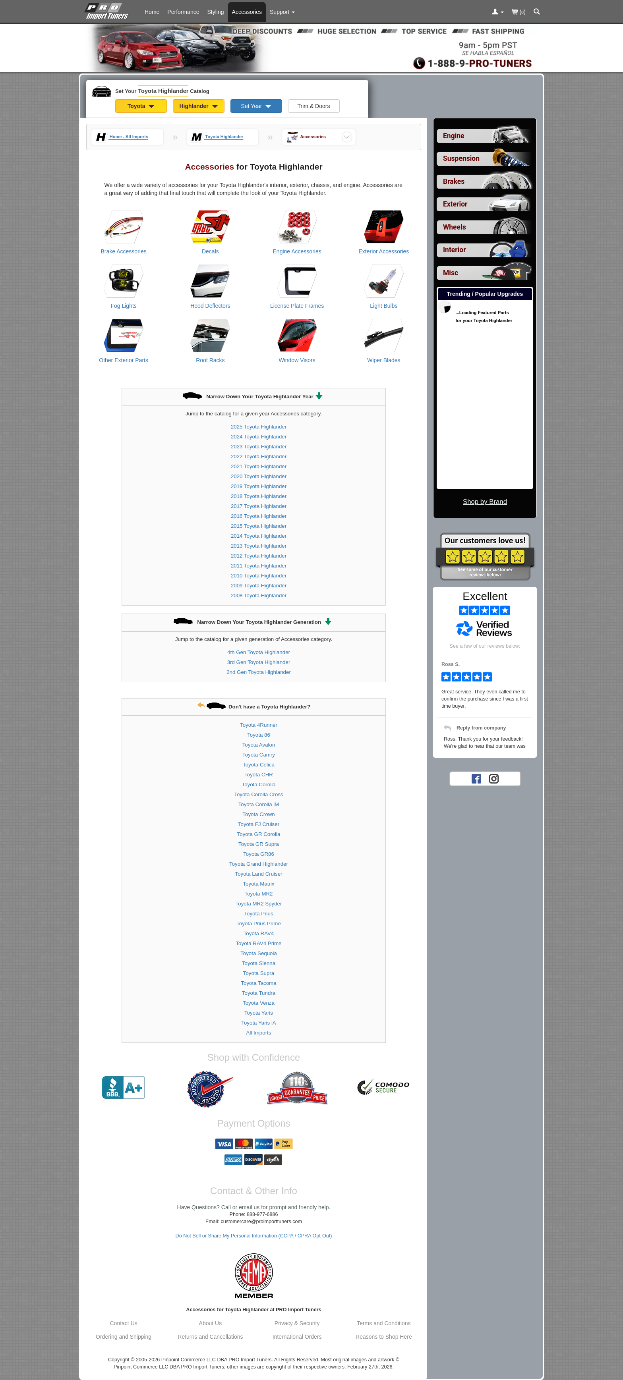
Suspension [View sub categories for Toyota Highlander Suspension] (461, 158)
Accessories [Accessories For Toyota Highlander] (247, 12)
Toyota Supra (258, 973)
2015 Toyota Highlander (258, 526)
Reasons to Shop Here (384, 1337)
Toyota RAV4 (259, 933)
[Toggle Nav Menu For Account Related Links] (498, 12)
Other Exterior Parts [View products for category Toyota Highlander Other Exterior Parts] (123, 360)
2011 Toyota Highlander (258, 566)
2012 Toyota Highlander (258, 556)
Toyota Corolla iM (258, 804)
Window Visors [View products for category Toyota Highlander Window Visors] (297, 360)
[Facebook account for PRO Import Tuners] (476, 778)
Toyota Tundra (258, 993)
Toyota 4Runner (258, 725)
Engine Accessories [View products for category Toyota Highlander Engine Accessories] (297, 251)
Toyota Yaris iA (258, 1023)
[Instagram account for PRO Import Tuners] (494, 778)
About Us (210, 1323)
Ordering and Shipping (123, 1337)
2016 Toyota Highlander (258, 516)
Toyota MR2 (259, 894)
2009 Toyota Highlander (258, 586)
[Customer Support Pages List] (282, 12)
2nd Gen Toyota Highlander (258, 672)
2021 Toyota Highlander (258, 466)
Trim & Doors (314, 106)
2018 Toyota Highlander (258, 496)
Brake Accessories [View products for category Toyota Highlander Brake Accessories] (124, 251)
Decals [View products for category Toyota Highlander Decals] (210, 251)
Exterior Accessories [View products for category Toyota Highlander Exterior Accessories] (383, 251)
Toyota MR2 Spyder (259, 904)
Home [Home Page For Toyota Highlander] (152, 12)
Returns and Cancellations (210, 1337)
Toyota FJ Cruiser (258, 824)
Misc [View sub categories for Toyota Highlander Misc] (450, 273)
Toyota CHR (258, 775)
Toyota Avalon (258, 745)
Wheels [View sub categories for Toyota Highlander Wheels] (454, 227)
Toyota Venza (259, 1003)
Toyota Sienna (258, 963)
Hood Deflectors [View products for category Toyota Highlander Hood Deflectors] (210, 306)
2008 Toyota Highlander (258, 595)
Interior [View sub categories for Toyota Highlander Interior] (454, 250)
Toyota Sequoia (258, 953)
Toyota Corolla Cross (258, 794)
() (519, 12)
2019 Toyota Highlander (258, 486)
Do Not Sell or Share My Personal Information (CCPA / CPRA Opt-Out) (254, 1236)
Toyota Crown (258, 814)
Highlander (198, 106)
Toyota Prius (258, 914)
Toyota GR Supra (258, 844)
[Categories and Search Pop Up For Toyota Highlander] (537, 12)
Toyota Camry (258, 755)
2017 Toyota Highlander (258, 506)
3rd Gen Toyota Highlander (258, 662)
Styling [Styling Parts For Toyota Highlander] (215, 12)
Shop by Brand (485, 502)
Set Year (256, 106)
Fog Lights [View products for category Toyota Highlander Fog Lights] (123, 306)
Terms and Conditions (383, 1323)
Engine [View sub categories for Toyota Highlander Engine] (453, 136)
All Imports (258, 1033)
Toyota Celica (259, 765)
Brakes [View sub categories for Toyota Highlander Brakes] (453, 181)
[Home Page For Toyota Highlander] (108, 10)
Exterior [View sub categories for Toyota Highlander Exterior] (455, 204)
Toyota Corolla (259, 784)
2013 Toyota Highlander (258, 546)
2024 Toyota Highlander (258, 437)
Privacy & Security (297, 1323)
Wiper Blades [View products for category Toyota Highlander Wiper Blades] (383, 360)
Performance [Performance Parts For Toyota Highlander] (183, 12)
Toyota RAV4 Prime (258, 943)
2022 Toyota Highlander (258, 456)
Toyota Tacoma (258, 983)
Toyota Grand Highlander (258, 864)
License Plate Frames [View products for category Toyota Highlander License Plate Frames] (297, 306)
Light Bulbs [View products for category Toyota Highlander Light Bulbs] (383, 306)
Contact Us (123, 1323)
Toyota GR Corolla (259, 834)
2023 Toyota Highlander (258, 447)
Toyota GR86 (258, 854)
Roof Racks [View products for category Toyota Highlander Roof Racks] (210, 360)
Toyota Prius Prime (258, 923)
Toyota (141, 106)
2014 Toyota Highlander (258, 536)
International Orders (297, 1337)
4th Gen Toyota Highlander (258, 652)
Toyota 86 (258, 735)
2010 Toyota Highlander (258, 576)
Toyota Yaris (258, 1013)
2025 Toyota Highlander (258, 427)
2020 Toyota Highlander (258, 476)
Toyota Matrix (258, 884)
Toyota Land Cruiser (258, 874)
